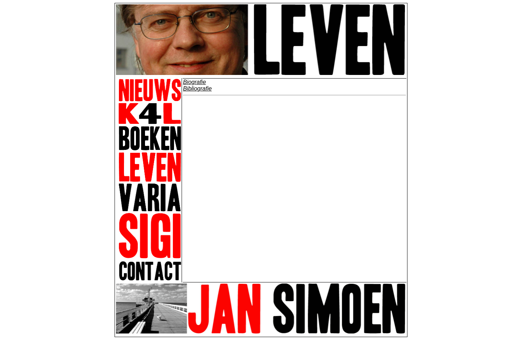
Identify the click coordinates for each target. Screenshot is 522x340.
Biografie (194, 82)
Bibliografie (197, 88)
